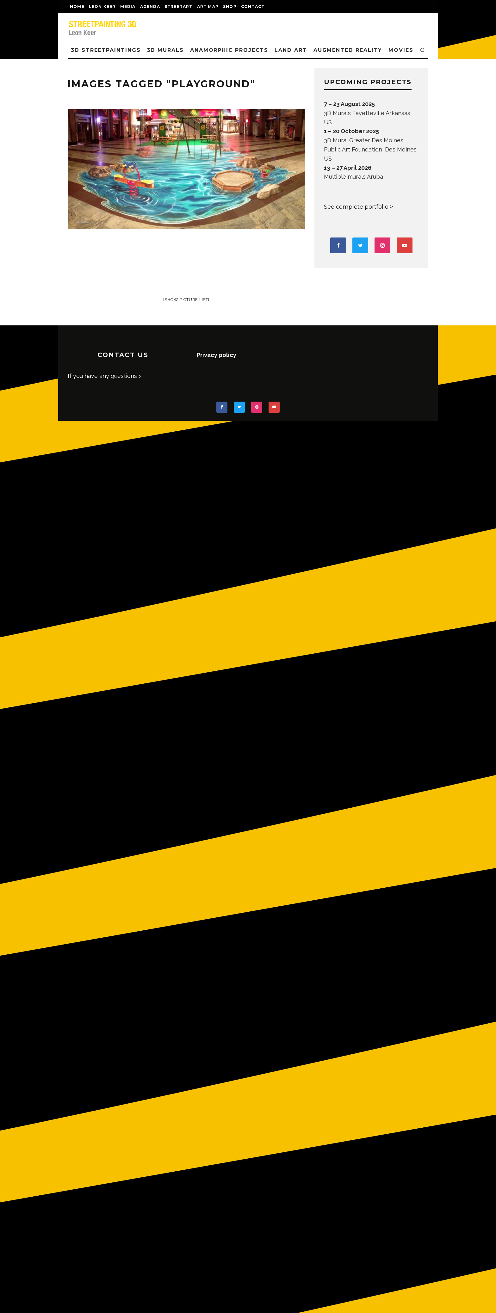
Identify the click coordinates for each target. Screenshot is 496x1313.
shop (230, 6)
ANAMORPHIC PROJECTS (229, 50)
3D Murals (165, 50)
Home (77, 6)
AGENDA (150, 6)
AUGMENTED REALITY (347, 50)
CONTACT (252, 6)
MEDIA (128, 6)
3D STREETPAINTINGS (106, 50)
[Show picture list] (186, 299)
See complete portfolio (356, 206)
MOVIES (400, 50)
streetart (178, 6)
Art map (208, 6)
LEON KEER (102, 6)
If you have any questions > (104, 376)
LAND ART (291, 50)
